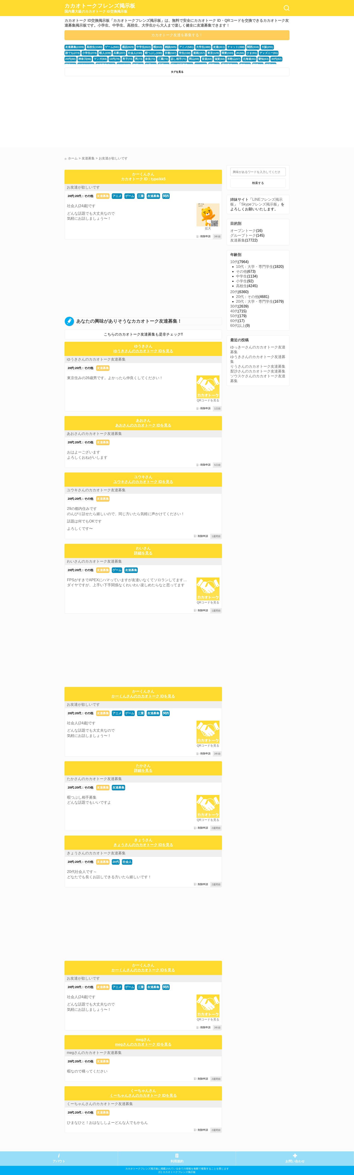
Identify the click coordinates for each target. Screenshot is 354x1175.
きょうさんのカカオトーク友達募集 (96, 853)
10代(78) (85, 59)
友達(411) (211, 47)
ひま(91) (227, 53)
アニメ (116, 196)
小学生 (241, 281)
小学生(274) (72, 53)
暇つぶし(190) (133, 53)
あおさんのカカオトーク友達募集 (94, 434)
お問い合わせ (295, 1161)
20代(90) (259, 53)
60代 (234, 321)
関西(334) (244, 47)
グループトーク (243, 235)
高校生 (241, 286)
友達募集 (103, 196)
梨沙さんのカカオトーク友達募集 (257, 371)
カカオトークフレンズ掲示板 (100, 8)
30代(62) (239, 59)
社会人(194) (116, 53)
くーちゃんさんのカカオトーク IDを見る (143, 1095)
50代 (234, 316)
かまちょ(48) (266, 59)
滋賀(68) (185, 59)
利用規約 (177, 1161)
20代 (115, 862)
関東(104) (204, 53)
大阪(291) (258, 47)
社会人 (127, 862)
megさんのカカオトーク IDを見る (143, 1044)
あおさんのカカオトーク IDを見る (143, 425)
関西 (166, 196)
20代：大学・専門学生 (254, 301)
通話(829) (124, 47)
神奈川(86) (273, 53)
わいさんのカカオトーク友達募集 (94, 561)
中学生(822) (140, 47)
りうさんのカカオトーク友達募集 (257, 366)
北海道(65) (214, 59)
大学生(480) (197, 47)
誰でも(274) (273, 47)
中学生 (241, 276)
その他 (241, 271)
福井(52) (252, 59)
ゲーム (129, 196)
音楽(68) (173, 59)
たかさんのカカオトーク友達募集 (94, 779)
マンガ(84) (71, 59)
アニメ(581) (181, 47)
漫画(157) (176, 53)
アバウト (59, 1161)
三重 (141, 196)
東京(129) (190, 53)
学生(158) (163, 53)
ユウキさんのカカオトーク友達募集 (96, 490)
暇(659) (153, 47)
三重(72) (131, 59)
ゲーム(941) (110, 47)
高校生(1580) (93, 47)
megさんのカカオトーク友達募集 (94, 1053)
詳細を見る (143, 553)
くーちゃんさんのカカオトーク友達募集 (100, 1104)
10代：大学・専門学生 (254, 267)
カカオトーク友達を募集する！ (177, 35)
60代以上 (237, 326)
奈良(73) (119, 59)
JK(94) (216, 53)
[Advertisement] (120, 113)
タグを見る (177, 71)
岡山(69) (161, 59)
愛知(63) (227, 59)
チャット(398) (228, 47)
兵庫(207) (100, 53)
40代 (234, 311)
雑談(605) (165, 47)
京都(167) (149, 53)
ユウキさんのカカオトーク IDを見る (143, 482)
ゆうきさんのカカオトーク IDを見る (143, 351)
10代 (234, 262)
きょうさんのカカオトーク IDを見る (143, 845)
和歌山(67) (199, 59)
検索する (258, 183)
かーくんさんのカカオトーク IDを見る (143, 696)
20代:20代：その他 (80, 196)
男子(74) (97, 59)
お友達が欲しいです (83, 187)
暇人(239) (87, 53)
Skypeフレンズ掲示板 (259, 204)
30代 (234, 306)
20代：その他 (247, 297)
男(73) (108, 59)
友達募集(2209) (74, 47)
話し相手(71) (146, 59)
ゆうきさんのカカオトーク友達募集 (96, 359)
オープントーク (243, 231)
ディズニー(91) (243, 53)
